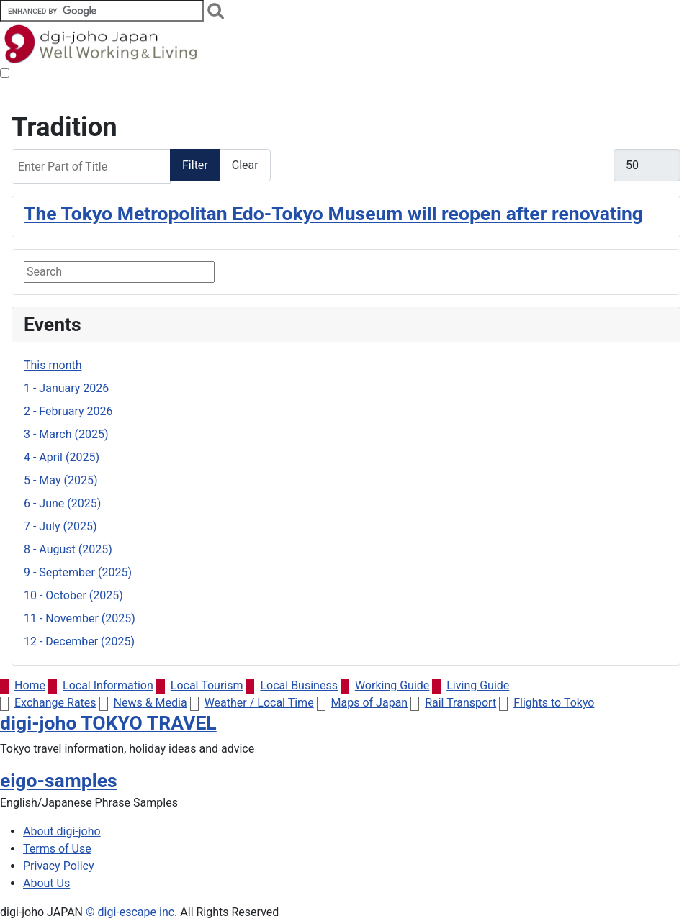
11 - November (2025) (79, 618)
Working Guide (385, 685)
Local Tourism (199, 685)
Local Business (291, 685)
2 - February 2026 (68, 411)
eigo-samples (58, 780)
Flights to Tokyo (546, 702)
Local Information (100, 685)
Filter (195, 165)
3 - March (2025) (66, 434)
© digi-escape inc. (131, 912)
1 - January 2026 (66, 388)
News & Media (143, 702)
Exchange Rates (48, 702)
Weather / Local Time (252, 702)
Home (22, 685)
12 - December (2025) (79, 641)
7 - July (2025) (60, 526)
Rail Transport (453, 702)
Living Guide (470, 685)
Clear (245, 165)
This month (53, 365)
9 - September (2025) (78, 572)
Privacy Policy (58, 866)
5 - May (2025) (60, 480)
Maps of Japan (362, 702)
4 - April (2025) (61, 457)
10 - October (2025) (73, 595)
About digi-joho (62, 831)
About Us (46, 883)
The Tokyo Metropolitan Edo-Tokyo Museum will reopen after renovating (333, 213)
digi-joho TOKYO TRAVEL (108, 723)
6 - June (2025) (62, 503)
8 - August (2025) (68, 549)
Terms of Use (57, 849)
